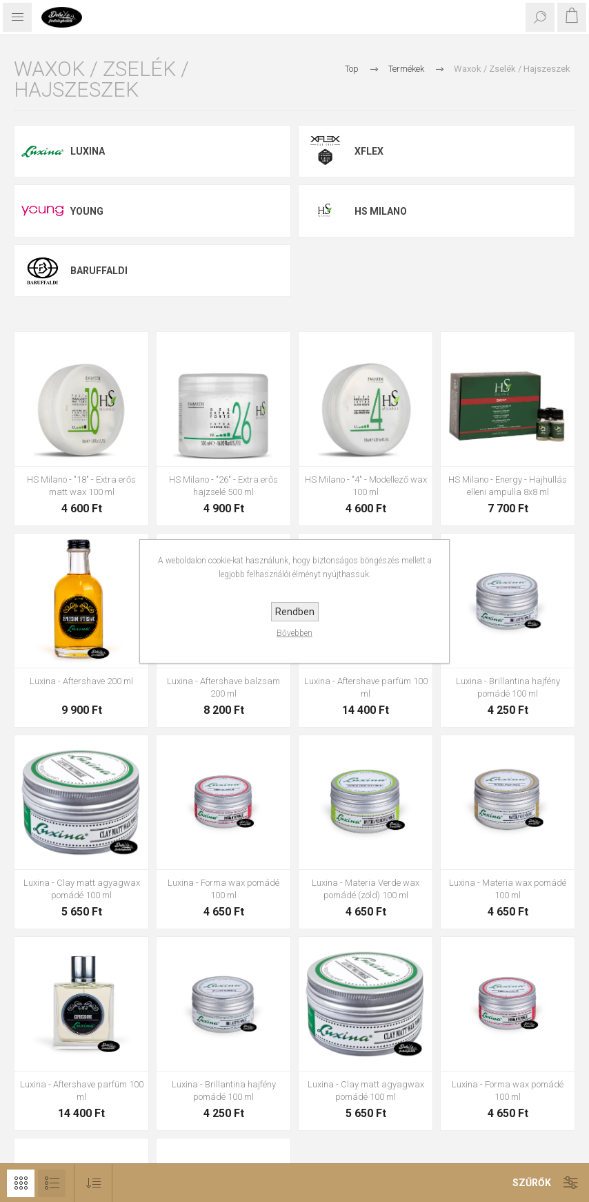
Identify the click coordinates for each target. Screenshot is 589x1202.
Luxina (87, 151)
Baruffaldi (99, 270)
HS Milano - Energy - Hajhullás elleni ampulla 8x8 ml (507, 485)
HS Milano (381, 211)
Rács (20, 1183)
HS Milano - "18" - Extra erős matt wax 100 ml (81, 485)
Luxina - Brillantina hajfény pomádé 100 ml (508, 687)
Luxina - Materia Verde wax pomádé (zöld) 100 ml (365, 889)
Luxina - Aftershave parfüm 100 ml (366, 687)
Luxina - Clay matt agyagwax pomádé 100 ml (81, 889)
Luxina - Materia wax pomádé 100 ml (507, 889)
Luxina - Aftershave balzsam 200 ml (223, 687)
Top (352, 69)
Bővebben (294, 633)
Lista (52, 1183)
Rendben (295, 611)
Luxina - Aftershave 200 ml (81, 681)
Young (86, 211)
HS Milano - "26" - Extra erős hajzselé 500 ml (223, 485)
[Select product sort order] (93, 1183)
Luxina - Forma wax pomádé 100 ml (223, 889)
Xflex (369, 151)
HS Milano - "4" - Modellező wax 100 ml (366, 485)
